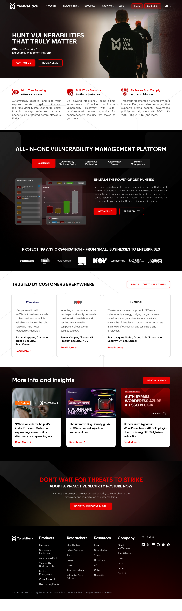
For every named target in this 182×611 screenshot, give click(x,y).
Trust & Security (125, 553)
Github (97, 570)
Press (120, 563)
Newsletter (99, 575)
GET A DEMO (105, 211)
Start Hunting (73, 545)
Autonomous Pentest (49, 558)
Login (137, 6)
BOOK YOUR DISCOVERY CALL (91, 506)
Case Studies (100, 550)
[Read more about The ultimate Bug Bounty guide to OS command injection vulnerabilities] (91, 403)
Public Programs (75, 550)
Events (121, 568)
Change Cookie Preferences (98, 593)
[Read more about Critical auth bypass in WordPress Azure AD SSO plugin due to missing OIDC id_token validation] (145, 403)
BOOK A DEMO (50, 63)
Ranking (71, 560)
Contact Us (152, 6)
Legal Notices (41, 592)
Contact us (23, 63)
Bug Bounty (45, 545)
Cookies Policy (74, 592)
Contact (122, 573)
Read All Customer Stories (148, 284)
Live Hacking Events (49, 584)
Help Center (100, 560)
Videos (97, 555)
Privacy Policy (57, 592)
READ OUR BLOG (156, 380)
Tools (69, 555)
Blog (121, 6)
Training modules (75, 570)
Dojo (69, 565)
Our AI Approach (47, 579)
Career (121, 558)
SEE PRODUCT (132, 211)
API (95, 565)
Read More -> (24, 350)
